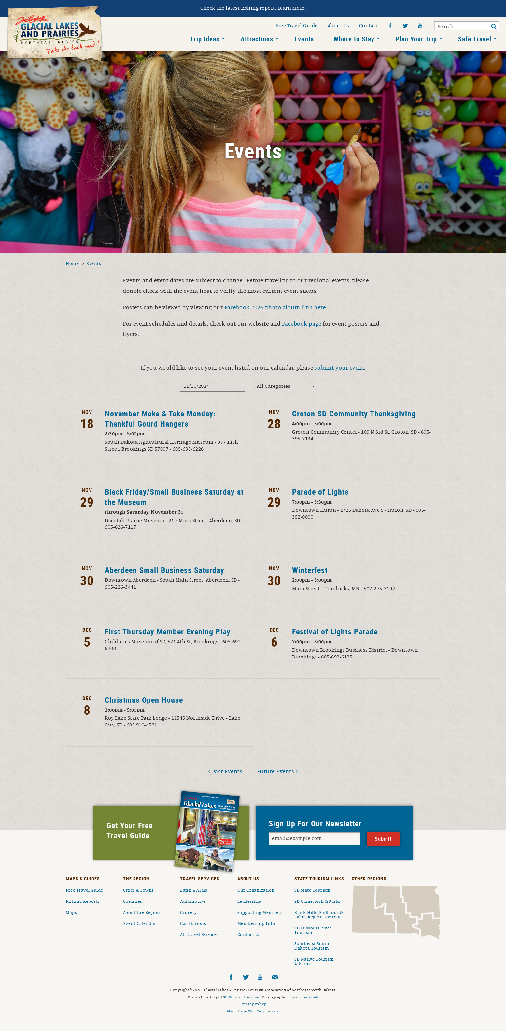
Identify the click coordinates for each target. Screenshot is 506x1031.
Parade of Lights (320, 491)
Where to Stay (353, 38)
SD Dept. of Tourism (241, 997)
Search (446, 26)
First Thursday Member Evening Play (168, 631)
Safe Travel (474, 38)
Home (72, 263)
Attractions (257, 38)
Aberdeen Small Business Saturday (164, 570)
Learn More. (291, 8)
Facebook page (301, 324)
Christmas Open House (144, 700)
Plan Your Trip (416, 38)
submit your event (339, 368)
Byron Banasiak (303, 997)
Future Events (275, 772)
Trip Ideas (204, 38)
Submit (493, 26)
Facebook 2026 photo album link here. (275, 308)
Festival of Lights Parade (335, 631)
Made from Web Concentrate (253, 1011)
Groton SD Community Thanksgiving (354, 413)
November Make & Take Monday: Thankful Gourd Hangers (160, 418)
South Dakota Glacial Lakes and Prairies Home (55, 35)
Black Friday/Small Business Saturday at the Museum (174, 496)
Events (304, 38)
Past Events (227, 772)
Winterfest (310, 570)
